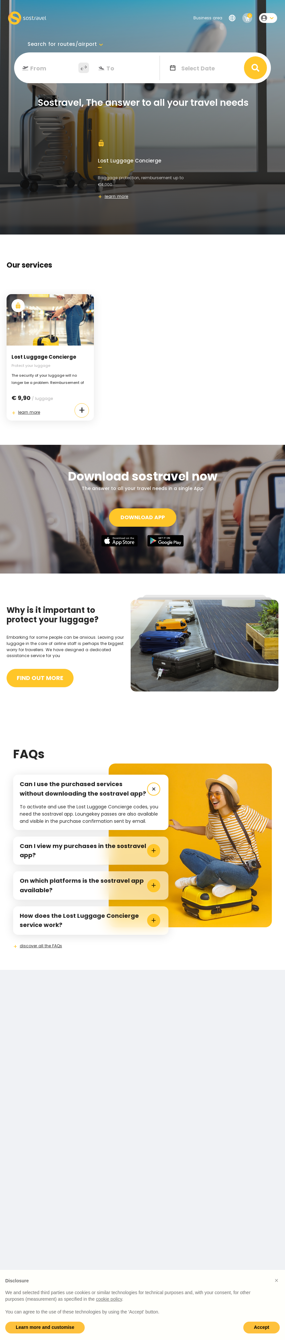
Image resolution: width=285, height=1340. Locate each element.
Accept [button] (261, 1327)
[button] (276, 1280)
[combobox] (53, 68)
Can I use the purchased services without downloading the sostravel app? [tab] (91, 789)
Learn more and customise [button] (45, 1327)
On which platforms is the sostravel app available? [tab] (90, 885)
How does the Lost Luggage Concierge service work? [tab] (90, 920)
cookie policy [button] (109, 1299)
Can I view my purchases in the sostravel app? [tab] (90, 850)
